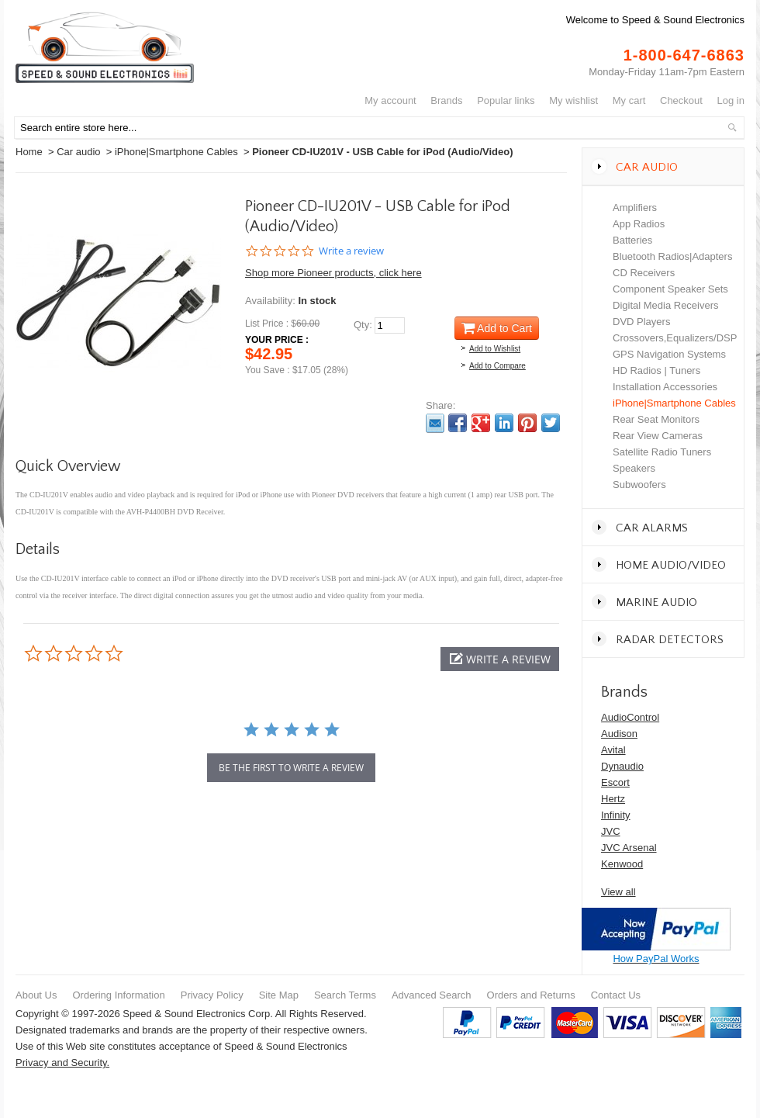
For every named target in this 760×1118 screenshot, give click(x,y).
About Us (36, 995)
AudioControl (630, 717)
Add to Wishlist (494, 348)
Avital (613, 750)
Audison (619, 733)
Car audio (78, 151)
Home (29, 151)
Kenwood (622, 864)
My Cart (629, 100)
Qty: (363, 325)
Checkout (681, 100)
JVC (610, 831)
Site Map (279, 995)
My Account (390, 100)
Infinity (615, 815)
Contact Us (616, 995)
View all (618, 892)
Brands (446, 100)
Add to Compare (497, 366)
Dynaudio (622, 766)
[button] (499, 659)
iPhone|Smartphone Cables (176, 151)
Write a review (351, 251)
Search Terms (345, 995)
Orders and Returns (531, 995)
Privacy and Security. (62, 1062)
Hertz (613, 799)
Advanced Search (432, 995)
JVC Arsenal (629, 847)
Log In (730, 100)
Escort (615, 782)
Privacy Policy (212, 995)
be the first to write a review (291, 767)
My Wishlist (573, 100)
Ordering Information (118, 995)
